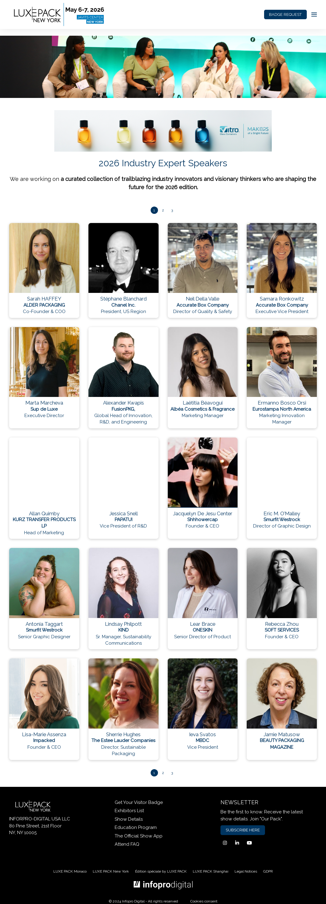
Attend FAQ (127, 844)
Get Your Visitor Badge (139, 802)
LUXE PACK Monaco (70, 871)
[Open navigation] (314, 14)
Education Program (136, 827)
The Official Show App (139, 836)
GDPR (268, 871)
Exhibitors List (129, 810)
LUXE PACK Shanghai (210, 871)
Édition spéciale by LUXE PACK (161, 871)
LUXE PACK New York (111, 871)
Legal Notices (246, 871)
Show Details (129, 819)
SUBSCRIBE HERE (243, 829)
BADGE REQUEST (285, 14)
